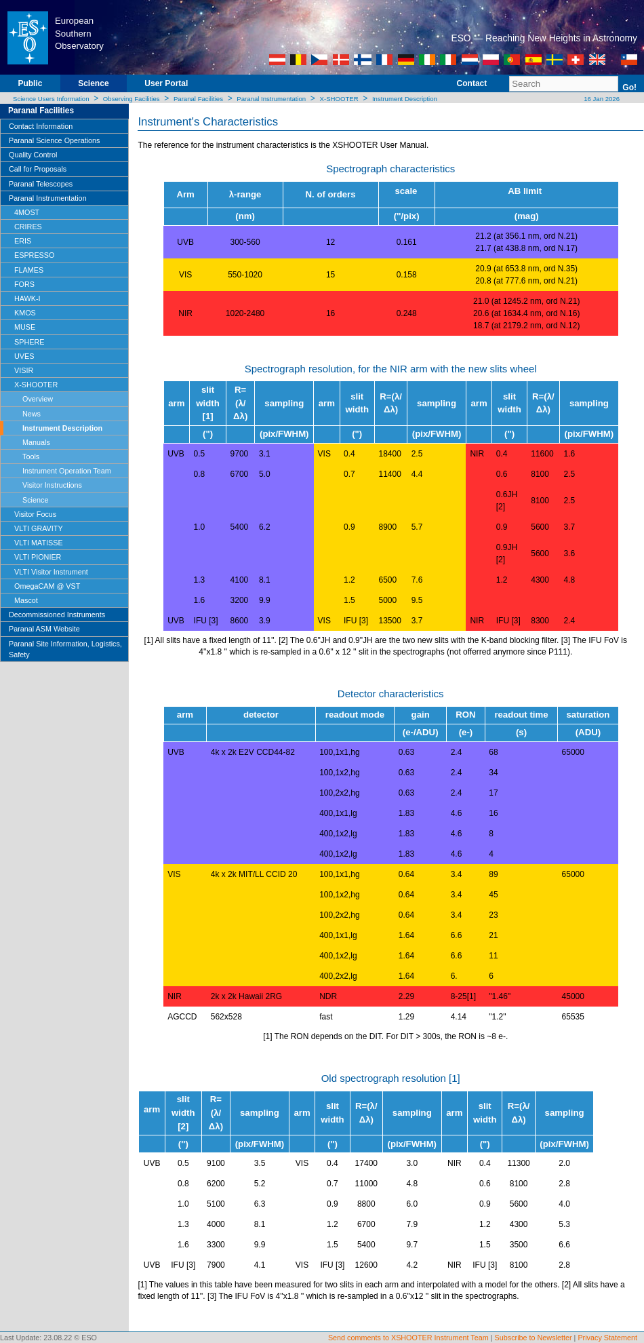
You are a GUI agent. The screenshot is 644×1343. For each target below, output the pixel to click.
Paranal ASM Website (44, 629)
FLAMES (28, 270)
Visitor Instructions (52, 485)
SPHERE (29, 342)
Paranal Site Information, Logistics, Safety (65, 649)
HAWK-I (27, 298)
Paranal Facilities (198, 98)
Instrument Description (404, 98)
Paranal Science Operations (54, 140)
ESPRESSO (34, 255)
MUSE (24, 327)
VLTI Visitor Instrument (51, 572)
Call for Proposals (37, 169)
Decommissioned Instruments (57, 614)
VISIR (23, 370)
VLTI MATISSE (38, 543)
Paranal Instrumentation (271, 98)
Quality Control (33, 155)
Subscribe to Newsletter (533, 1338)
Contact (472, 83)
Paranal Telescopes (41, 184)
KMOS (25, 313)
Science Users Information (51, 98)
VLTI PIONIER (37, 557)
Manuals (36, 442)
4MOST (26, 212)
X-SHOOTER (339, 98)
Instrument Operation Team (66, 471)
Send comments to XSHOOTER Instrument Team (408, 1338)
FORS (24, 284)
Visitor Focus (35, 514)
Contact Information (41, 126)
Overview (37, 399)
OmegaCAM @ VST (47, 586)
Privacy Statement (607, 1338)
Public (30, 83)
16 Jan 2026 (601, 98)
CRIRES (28, 226)
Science (93, 83)
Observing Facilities (131, 98)
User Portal (166, 83)
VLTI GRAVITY (38, 528)
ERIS (22, 241)
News (31, 414)
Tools (30, 456)
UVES (24, 356)
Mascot (26, 600)
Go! (629, 87)
